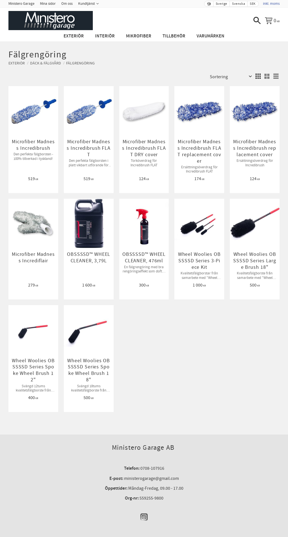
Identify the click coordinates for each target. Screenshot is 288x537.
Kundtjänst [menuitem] (86, 3)
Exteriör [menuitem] (74, 36)
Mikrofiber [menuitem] (138, 36)
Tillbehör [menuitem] (174, 36)
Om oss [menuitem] (67, 3)
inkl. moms (271, 3)
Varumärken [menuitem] (210, 36)
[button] (257, 20)
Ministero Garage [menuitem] (21, 3)
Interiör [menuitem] (105, 36)
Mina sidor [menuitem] (48, 3)
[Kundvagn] (272, 20)
